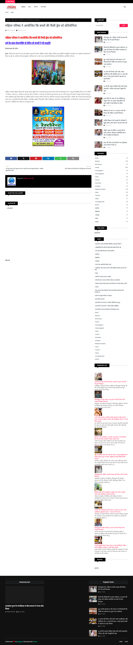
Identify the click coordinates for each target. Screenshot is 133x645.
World (111, 205)
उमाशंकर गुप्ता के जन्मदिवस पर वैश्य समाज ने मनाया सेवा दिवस (24, 607)
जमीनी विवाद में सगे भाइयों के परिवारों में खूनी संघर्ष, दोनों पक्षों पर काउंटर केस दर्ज (115, 122)
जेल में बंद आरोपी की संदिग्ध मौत (103, 264)
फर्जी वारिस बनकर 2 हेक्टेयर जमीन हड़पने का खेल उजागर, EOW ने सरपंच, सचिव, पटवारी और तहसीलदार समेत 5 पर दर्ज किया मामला (111, 419)
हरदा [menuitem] (29, 7)
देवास (111, 218)
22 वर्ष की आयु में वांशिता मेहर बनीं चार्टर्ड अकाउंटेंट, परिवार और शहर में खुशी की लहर (115, 88)
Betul (111, 158)
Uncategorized (111, 201)
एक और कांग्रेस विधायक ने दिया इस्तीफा (104, 251)
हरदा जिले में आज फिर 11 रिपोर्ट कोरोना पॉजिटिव (107, 306)
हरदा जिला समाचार (100, 299)
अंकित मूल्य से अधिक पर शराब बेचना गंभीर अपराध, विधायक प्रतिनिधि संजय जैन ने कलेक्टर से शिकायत (115, 132)
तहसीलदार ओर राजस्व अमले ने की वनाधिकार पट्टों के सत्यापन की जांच (110, 269)
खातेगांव (111, 208)
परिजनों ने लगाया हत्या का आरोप (103, 276)
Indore (111, 180)
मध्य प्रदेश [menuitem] (43, 7)
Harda (111, 167)
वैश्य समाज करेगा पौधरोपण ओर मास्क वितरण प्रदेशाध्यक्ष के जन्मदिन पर (109, 291)
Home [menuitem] (23, 7)
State (111, 192)
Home (7, 12)
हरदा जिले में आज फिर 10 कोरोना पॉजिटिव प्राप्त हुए (107, 302)
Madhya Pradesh (111, 189)
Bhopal (111, 161)
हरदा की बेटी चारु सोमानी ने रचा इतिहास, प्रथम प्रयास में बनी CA (115, 144)
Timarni (111, 195)
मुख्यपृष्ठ (8, 20)
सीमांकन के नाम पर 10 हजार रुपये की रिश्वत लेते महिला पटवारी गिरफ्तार (114, 112)
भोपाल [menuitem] (36, 7)
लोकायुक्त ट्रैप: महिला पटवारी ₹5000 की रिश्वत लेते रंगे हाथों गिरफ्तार (115, 39)
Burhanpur (111, 164)
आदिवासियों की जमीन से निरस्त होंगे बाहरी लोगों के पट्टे (108, 247)
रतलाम (111, 222)
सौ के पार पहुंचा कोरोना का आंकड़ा (103, 295)
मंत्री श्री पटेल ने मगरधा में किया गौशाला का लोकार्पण (107, 280)
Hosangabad (111, 170)
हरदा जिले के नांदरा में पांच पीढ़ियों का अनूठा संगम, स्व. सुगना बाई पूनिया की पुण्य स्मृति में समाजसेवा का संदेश (114, 101)
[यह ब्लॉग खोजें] (107, 25)
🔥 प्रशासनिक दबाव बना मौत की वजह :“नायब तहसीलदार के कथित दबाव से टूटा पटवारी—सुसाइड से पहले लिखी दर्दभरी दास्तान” (111, 457)
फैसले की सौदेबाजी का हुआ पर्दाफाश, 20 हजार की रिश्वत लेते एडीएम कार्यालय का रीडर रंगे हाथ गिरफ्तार (115, 49)
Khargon (111, 186)
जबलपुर (111, 215)
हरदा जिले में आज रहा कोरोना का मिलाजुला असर (107, 309)
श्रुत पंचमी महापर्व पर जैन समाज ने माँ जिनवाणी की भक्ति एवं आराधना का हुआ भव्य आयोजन (115, 62)
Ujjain (111, 198)
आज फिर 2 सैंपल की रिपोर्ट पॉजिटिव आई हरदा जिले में (108, 244)
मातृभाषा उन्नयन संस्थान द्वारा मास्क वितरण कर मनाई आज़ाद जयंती (111, 283)
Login (12, 12)
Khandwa (111, 183)
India (111, 177)
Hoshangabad (111, 173)
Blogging (20, 641)
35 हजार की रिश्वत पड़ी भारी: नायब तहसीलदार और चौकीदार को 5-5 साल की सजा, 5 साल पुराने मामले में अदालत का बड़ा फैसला (115, 75)
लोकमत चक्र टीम (11, 30)
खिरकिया (111, 211)
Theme (35, 641)
